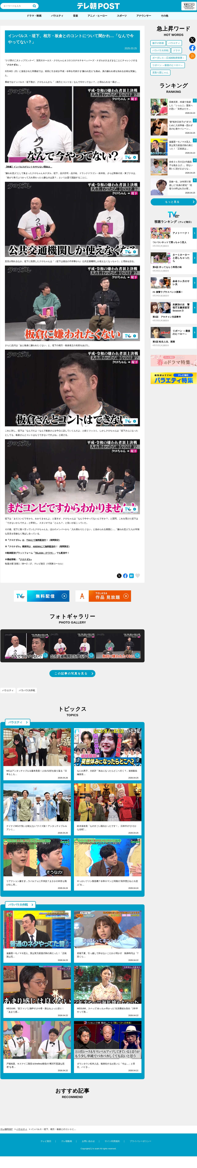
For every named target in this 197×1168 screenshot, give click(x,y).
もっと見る (172, 202)
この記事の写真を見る (71, 673)
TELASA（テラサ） (44, 553)
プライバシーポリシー (140, 1141)
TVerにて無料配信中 (36, 540)
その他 (164, 15)
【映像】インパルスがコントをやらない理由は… (28, 167)
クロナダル (25, 559)
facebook (192, 48)
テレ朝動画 (66, 1141)
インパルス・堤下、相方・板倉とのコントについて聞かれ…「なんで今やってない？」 (55, 1129)
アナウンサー (143, 15)
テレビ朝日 (46, 1141)
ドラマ (176, 50)
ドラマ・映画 (34, 15)
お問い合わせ (88, 1141)
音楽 (75, 15)
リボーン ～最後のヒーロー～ (167, 65)
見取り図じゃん (160, 72)
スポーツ (122, 15)
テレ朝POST (98, 6)
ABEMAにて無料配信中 (44, 546)
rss (192, 56)
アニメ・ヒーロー (97, 15)
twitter (192, 40)
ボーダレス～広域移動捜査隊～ (168, 57)
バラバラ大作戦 (27, 690)
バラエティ (57, 15)
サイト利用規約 (112, 1141)
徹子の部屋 (158, 43)
